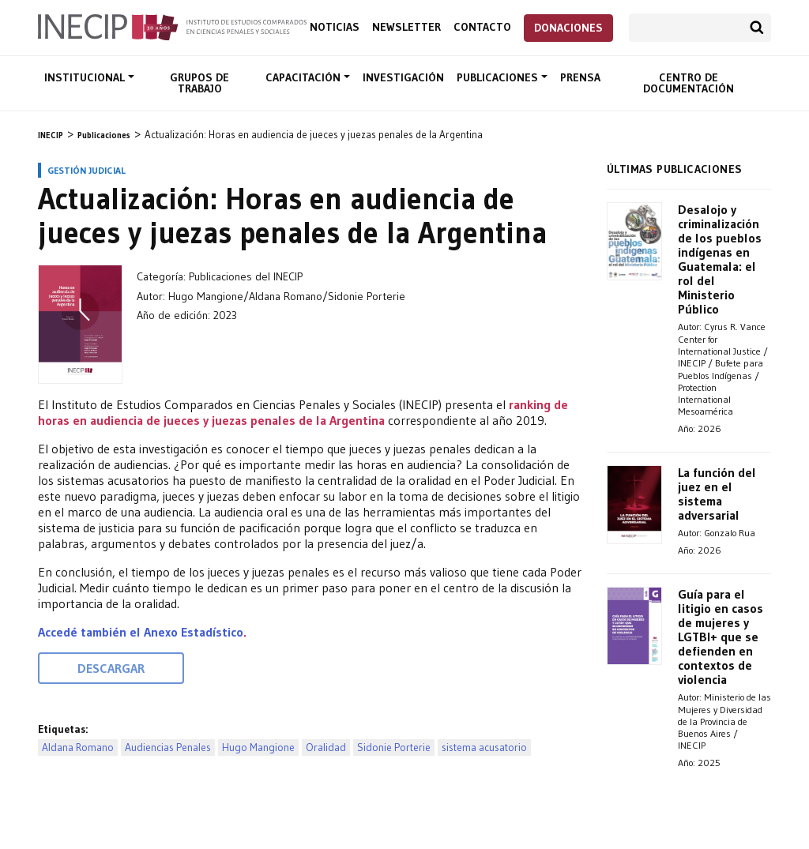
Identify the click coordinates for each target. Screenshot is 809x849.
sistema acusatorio (484, 747)
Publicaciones (499, 77)
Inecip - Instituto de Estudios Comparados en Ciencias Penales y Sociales (172, 26)
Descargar (111, 668)
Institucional (86, 77)
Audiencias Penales (168, 747)
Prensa (580, 77)
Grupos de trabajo (199, 83)
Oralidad (326, 747)
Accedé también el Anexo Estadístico (140, 632)
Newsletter (406, 27)
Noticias (334, 27)
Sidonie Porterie (394, 747)
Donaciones (568, 28)
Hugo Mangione (258, 747)
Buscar (756, 28)
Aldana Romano (78, 747)
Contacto (482, 27)
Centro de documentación (688, 83)
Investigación (403, 77)
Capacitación (304, 77)
